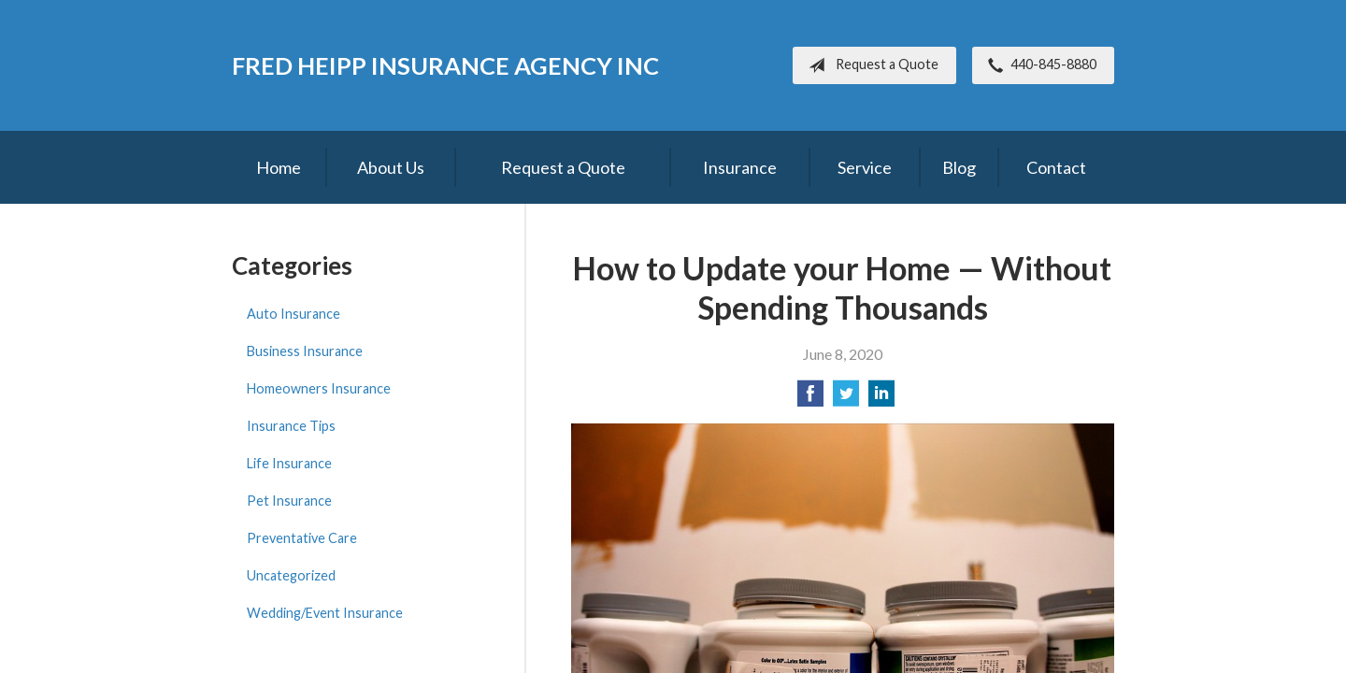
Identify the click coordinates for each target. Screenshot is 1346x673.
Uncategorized (291, 575)
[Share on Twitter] (846, 399)
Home (278, 167)
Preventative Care (302, 538)
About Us (390, 167)
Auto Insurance (293, 314)
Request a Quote (869, 65)
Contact (1056, 167)
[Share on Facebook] (810, 399)
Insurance (740, 167)
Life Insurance (289, 463)
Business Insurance (305, 351)
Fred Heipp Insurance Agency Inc (445, 65)
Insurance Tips (291, 426)
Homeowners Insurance (319, 388)
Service (865, 167)
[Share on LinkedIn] (881, 399)
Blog (959, 167)
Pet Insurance (289, 500)
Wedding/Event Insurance (325, 613)
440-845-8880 (1038, 65)
